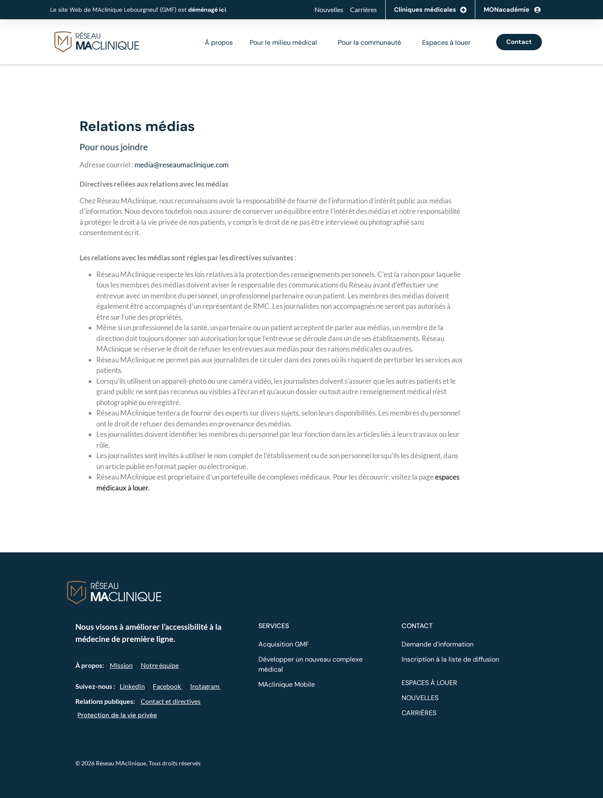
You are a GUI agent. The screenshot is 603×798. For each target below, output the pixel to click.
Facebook (167, 686)
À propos (219, 42)
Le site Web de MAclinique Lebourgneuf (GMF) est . (138, 9)
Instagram (205, 686)
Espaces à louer (446, 42)
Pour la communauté (369, 42)
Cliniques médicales (430, 10)
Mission (121, 665)
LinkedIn (132, 686)
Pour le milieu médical (283, 42)
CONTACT (417, 625)
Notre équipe (160, 665)
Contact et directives (171, 701)
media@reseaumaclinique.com (181, 164)
